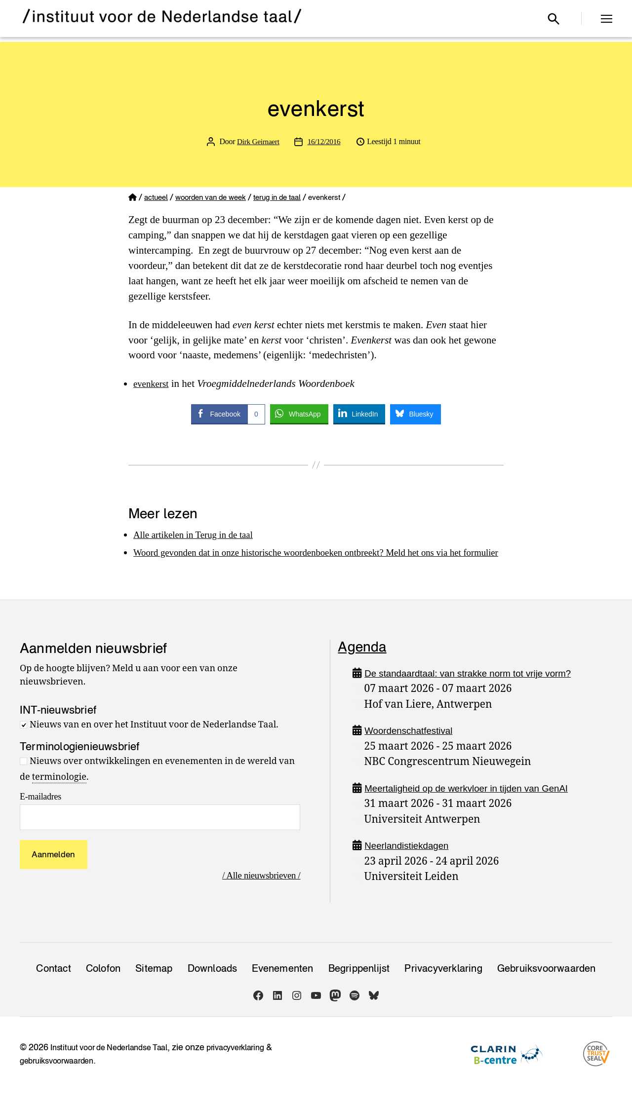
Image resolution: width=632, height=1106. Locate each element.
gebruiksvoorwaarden (61, 1075)
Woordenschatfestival (413, 745)
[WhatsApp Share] (299, 413)
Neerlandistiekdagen (411, 860)
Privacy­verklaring (443, 984)
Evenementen (282, 984)
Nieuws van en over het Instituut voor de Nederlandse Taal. (154, 740)
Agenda (362, 661)
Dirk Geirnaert (257, 141)
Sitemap (153, 984)
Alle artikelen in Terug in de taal (200, 534)
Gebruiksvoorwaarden (546, 984)
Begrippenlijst (359, 984)
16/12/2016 (325, 141)
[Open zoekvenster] (553, 19)
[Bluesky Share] (415, 413)
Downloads (212, 984)
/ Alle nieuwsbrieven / (256, 890)
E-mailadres (40, 812)
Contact (53, 984)
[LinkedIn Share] (359, 413)
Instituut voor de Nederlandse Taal (116, 1062)
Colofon (103, 984)
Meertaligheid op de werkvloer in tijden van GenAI (478, 803)
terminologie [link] (59, 792)
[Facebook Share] (228, 413)
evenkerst (153, 383)
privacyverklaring (253, 1062)
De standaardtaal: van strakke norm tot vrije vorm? (480, 688)
